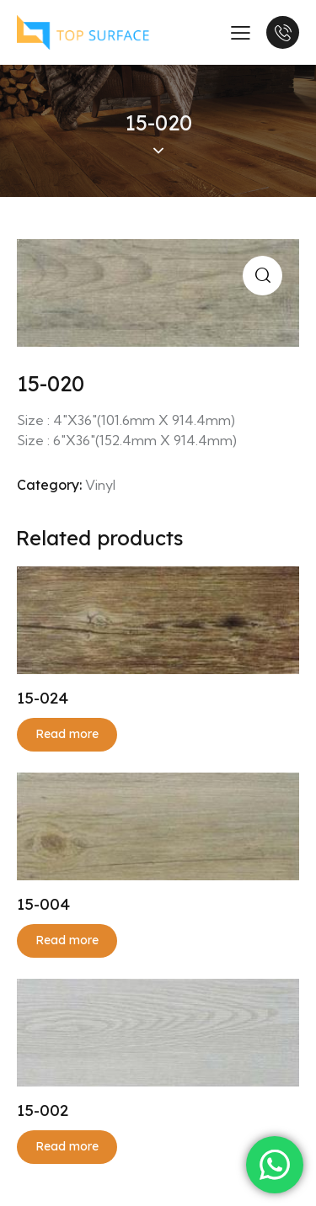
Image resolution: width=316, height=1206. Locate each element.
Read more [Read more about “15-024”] (67, 733)
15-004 (43, 904)
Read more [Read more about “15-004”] (67, 940)
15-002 (42, 1110)
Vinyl (100, 484)
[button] (262, 275)
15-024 (42, 698)
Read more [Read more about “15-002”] (67, 1146)
